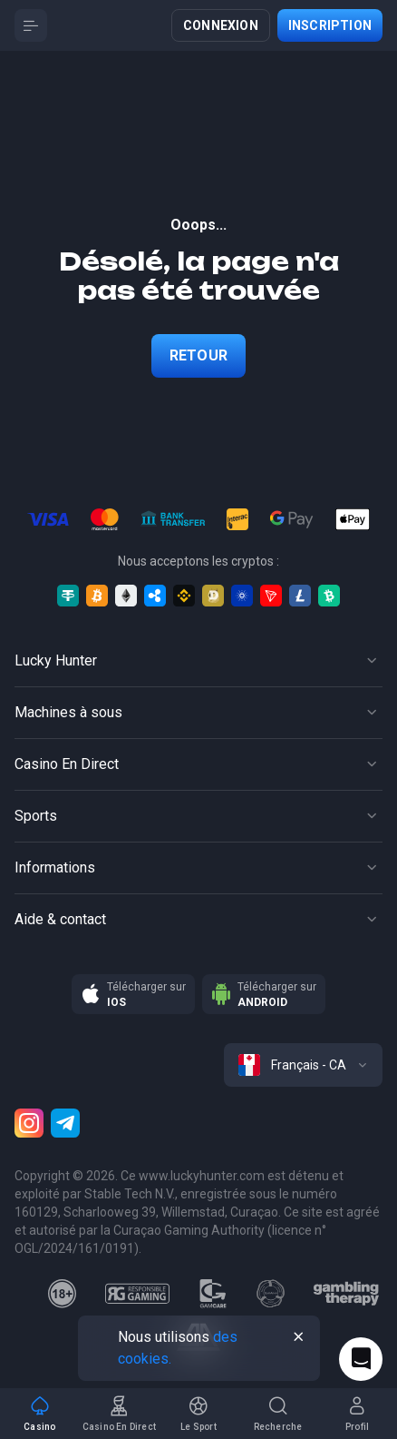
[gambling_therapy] (346, 1293)
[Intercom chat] (360, 1359)
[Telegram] (65, 1123)
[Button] (31, 25)
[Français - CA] (303, 1065)
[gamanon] (271, 1293)
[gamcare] (213, 1293)
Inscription (330, 25)
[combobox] (303, 1065)
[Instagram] (29, 1123)
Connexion (220, 25)
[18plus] (62, 1293)
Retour (198, 355)
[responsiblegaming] (137, 1293)
